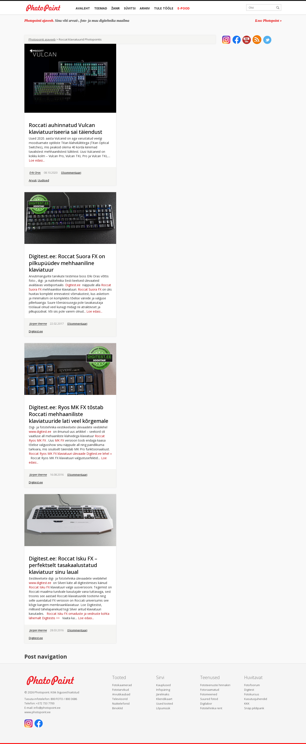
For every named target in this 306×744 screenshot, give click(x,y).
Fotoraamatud (209, 690)
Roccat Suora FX (89, 289)
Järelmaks (162, 694)
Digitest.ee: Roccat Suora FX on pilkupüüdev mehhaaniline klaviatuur (67, 262)
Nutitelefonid (121, 703)
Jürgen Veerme (38, 324)
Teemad (100, 8)
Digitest (249, 690)
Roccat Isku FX (39, 587)
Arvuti (33, 180)
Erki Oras (35, 173)
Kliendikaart (164, 699)
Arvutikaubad (121, 694)
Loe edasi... (37, 160)
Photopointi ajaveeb (42, 39)
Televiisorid (120, 699)
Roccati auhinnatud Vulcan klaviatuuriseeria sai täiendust (65, 128)
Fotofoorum (252, 685)
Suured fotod (209, 699)
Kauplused (163, 685)
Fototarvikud (120, 690)
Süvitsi (130, 8)
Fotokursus (251, 694)
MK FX (59, 440)
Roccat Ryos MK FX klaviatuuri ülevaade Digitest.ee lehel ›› (70, 453)
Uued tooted (164, 703)
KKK (246, 703)
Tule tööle (163, 8)
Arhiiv (145, 8)
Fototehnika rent (211, 708)
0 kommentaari (71, 173)
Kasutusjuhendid (255, 699)
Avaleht (83, 8)
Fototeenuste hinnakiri (215, 685)
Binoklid (117, 708)
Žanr (115, 8)
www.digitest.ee (40, 431)
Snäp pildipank (254, 708)
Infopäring (163, 690)
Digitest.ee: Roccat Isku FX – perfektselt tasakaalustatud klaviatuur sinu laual (63, 565)
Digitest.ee (73, 285)
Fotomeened (208, 694)
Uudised (43, 180)
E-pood (184, 8)
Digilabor (206, 703)
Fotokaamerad (122, 685)
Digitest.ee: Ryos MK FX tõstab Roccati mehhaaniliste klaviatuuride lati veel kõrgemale (68, 413)
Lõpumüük (163, 708)
